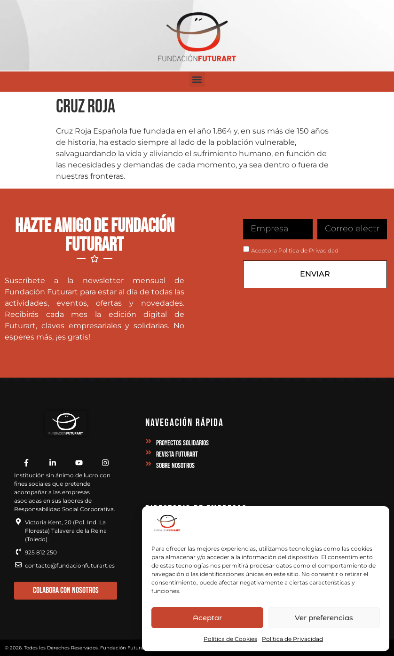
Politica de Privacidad (308, 250)
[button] (197, 79)
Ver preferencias (324, 617)
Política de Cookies (230, 638)
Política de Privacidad (292, 638)
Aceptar (207, 617)
